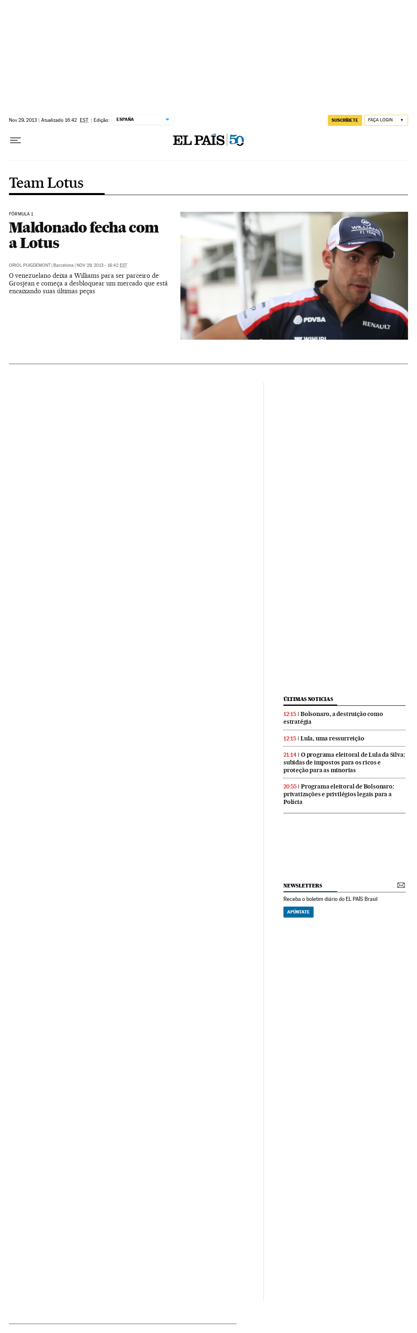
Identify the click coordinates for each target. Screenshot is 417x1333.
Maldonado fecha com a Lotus (84, 235)
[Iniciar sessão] (386, 120)
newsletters (302, 886)
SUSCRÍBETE (344, 120)
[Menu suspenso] (15, 140)
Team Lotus (46, 183)
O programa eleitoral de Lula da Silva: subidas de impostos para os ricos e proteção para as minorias (344, 762)
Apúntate (298, 912)
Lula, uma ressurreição (332, 738)
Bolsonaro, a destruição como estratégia (333, 717)
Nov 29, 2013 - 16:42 (102, 265)
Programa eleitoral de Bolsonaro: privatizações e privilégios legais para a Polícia (338, 794)
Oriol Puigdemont (29, 265)
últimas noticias (308, 699)
